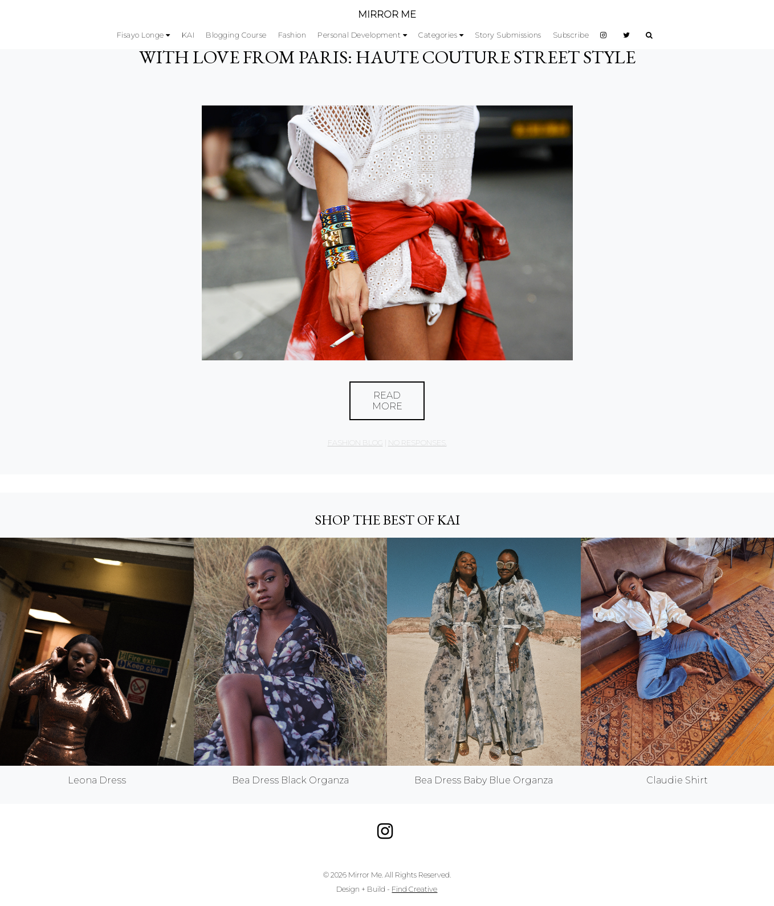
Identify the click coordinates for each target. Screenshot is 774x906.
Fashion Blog (355, 442)
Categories (437, 35)
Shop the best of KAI (387, 520)
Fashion (292, 35)
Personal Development (359, 35)
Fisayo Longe (140, 35)
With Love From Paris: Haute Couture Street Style (387, 57)
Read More (387, 401)
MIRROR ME (387, 14)
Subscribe (571, 35)
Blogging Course (236, 35)
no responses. (417, 442)
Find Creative (414, 889)
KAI (188, 35)
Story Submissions (508, 35)
